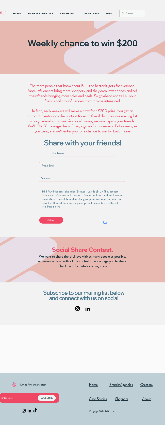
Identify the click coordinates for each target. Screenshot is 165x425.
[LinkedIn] (88, 309)
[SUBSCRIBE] (47, 398)
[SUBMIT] (51, 220)
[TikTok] (35, 410)
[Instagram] (77, 309)
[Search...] (132, 13)
